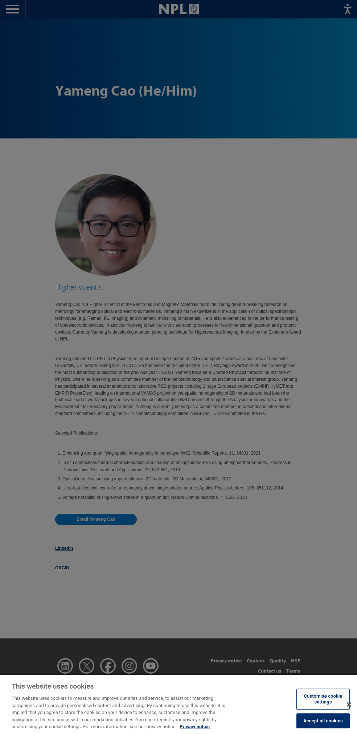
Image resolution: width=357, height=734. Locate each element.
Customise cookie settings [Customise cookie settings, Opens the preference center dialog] (323, 707)
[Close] (349, 712)
